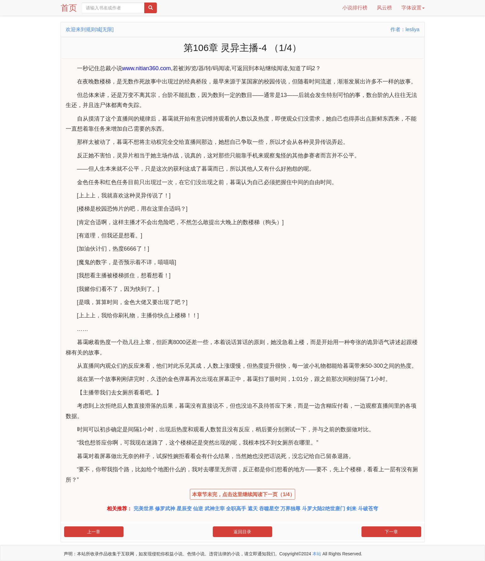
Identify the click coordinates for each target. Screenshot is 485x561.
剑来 (351, 508)
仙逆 (198, 508)
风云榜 (384, 7)
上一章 (93, 531)
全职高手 (236, 508)
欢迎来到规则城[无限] (90, 29)
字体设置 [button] (413, 7)
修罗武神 (165, 508)
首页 (69, 8)
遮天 (253, 508)
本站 (316, 553)
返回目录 (242, 531)
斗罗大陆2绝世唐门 (323, 508)
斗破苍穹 (368, 508)
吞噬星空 (269, 508)
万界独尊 (290, 508)
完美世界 (144, 508)
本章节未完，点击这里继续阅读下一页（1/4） (243, 494)
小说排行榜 (354, 7)
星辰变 (184, 508)
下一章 (391, 531)
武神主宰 (215, 508)
